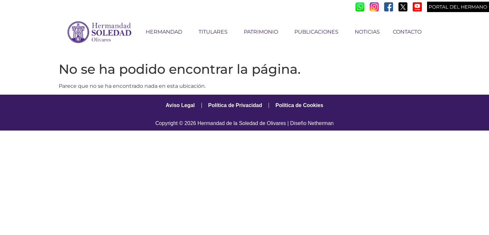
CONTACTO (407, 32)
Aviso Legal (180, 105)
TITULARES (215, 32)
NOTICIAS (367, 32)
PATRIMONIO (262, 32)
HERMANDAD (165, 32)
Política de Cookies (299, 105)
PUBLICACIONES (318, 32)
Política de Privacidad (235, 105)
